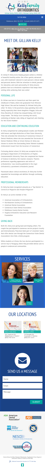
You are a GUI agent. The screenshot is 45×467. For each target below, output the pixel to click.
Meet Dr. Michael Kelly (33, 29)
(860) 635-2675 (34, 21)
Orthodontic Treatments (26, 457)
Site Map (30, 458)
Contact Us (25, 458)
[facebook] (27, 1)
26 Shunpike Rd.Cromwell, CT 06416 (30, 335)
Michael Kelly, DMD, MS (31, 13)
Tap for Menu (30, 17)
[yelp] (22, 1)
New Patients (16, 457)
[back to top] (22, 465)
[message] (22, 394)
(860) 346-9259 (18, 21)
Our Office (7, 29)
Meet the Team (22, 30)
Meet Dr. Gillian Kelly (18, 29)
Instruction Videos (16, 458)
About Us (9, 457)
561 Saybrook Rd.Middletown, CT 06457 (12, 335)
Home (5, 457)
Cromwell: (27, 21)
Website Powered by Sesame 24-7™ (20, 461)
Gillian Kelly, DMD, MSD (13, 13)
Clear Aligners (37, 457)
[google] (19, 1)
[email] (22, 386)
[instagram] (25, 1)
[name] (22, 379)
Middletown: (9, 21)
